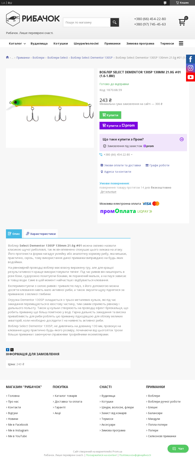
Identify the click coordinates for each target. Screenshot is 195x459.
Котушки (61, 43)
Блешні (152, 407)
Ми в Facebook (18, 424)
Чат (178, 448)
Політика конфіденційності (135, 455)
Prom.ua (117, 451)
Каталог (15, 43)
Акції (58, 413)
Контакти (14, 407)
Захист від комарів (114, 413)
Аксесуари (108, 424)
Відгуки (13, 413)
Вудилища (39, 43)
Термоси (167, 43)
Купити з (121, 126)
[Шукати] (114, 22)
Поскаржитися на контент (101, 455)
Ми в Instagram (18, 430)
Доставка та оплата (68, 401)
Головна (14, 396)
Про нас (13, 401)
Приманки (112, 43)
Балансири (155, 413)
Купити (112, 115)
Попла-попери (157, 424)
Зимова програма (140, 43)
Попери (153, 430)
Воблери (38, 57)
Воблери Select (57, 57)
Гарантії (60, 407)
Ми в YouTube (17, 436)
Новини (13, 419)
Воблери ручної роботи (164, 401)
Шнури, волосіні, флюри (117, 407)
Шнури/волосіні (86, 43)
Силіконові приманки (162, 436)
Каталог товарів (66, 396)
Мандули (154, 419)
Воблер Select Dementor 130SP (92, 57)
